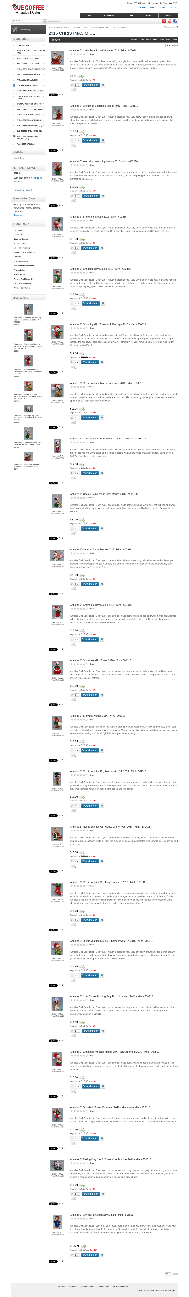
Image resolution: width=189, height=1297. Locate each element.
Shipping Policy (20, 243)
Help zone (18, 230)
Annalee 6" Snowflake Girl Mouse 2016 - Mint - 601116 (100, 660)
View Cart (142, 7)
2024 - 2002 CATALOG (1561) (26, 64)
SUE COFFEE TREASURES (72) (27, 131)
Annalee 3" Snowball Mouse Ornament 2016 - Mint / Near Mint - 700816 (110, 1107)
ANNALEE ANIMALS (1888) (25, 80)
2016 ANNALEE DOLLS (80, 27)
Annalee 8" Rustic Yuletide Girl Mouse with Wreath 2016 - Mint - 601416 (110, 826)
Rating (174, 39)
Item (142, 39)
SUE (90, 16)
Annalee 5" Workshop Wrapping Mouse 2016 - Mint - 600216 (104, 161)
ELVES (148, 16)
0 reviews (90, 54)
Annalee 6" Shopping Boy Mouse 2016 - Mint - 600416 (100, 269)
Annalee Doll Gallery (22, 288)
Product (148, 39)
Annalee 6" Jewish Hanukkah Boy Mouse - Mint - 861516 (102, 1214)
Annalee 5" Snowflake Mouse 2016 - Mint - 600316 (98, 216)
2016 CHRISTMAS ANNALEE (100, 27)
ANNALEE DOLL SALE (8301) (26, 58)
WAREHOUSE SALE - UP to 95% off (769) (29, 52)
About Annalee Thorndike (24, 266)
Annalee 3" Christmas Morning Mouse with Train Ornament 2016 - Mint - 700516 (114, 1051)
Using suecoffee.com (22, 283)
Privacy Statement (21, 261)
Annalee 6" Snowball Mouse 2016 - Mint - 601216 (97, 715)
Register (162, 7)
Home (51, 27)
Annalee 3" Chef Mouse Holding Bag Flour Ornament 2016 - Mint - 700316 (111, 996)
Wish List (173, 7)
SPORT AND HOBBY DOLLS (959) (28, 91)
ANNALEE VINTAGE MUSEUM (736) (29, 69)
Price (155, 39)
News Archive (19, 190)
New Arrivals (19, 158)
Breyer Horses (19, 275)
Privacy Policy (19, 270)
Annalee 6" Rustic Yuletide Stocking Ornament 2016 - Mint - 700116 (108, 882)
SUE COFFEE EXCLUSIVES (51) (27, 126)
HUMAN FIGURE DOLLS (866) (26, 115)
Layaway (17, 257)
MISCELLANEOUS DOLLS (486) (27, 109)
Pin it (61, 94)
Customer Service (21, 239)
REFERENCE (109, 16)
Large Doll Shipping (22, 248)
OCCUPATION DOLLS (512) (25, 85)
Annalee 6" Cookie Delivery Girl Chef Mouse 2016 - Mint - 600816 (106, 494)
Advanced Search (54, 21)
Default (161, 39)
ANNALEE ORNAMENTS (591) (27, 75)
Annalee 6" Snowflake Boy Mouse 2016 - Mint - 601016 (101, 605)
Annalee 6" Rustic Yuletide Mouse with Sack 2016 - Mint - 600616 (106, 383)
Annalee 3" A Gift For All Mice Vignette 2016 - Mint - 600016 (103, 50)
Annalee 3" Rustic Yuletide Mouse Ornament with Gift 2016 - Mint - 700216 (111, 941)
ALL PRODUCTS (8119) (24, 144)
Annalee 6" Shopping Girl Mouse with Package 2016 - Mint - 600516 (108, 324)
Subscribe (29, 190)
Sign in (152, 7)
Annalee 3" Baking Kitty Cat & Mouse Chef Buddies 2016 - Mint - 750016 (110, 1159)
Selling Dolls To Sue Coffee (25, 252)
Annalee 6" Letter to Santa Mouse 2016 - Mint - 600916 (101, 549)
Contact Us (18, 235)
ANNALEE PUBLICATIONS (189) (27, 120)
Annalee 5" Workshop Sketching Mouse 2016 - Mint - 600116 (104, 106)
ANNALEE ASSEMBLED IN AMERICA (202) (25, 137)
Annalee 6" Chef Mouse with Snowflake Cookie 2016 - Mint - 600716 (108, 438)
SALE (168, 16)
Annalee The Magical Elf (23, 279)
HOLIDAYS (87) (21, 45)
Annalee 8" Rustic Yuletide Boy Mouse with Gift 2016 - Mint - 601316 (108, 771)
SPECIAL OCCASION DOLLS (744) (28, 104)
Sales (168, 39)
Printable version (169, 27)
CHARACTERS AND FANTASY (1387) (27, 97)
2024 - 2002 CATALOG (62, 27)
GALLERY (129, 16)
